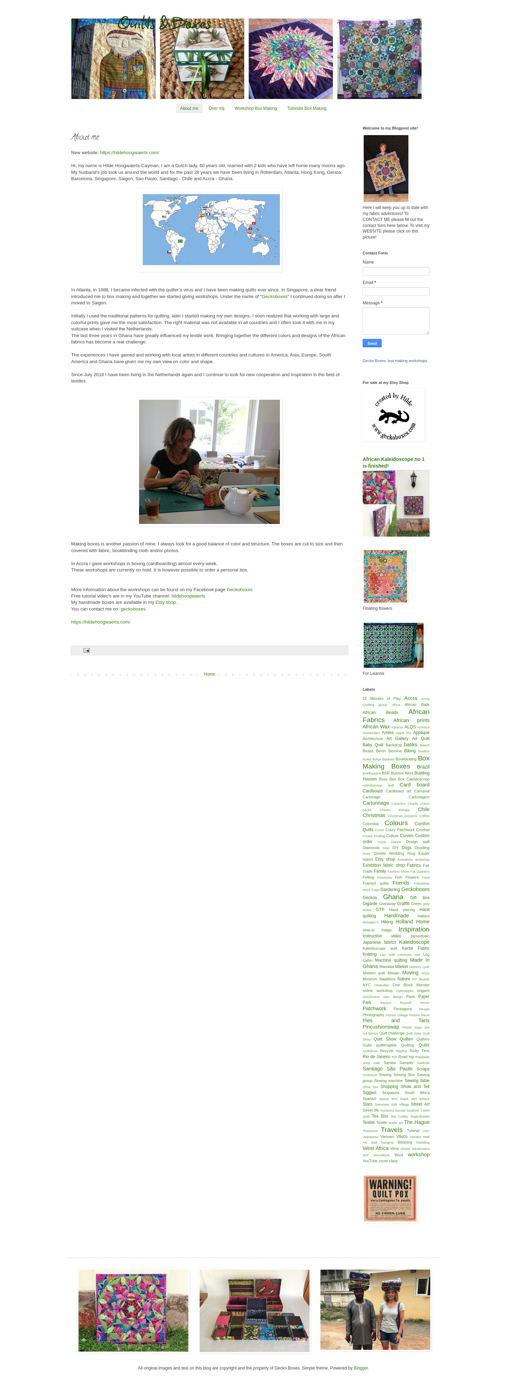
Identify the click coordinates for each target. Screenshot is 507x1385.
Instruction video (382, 936)
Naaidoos (387, 979)
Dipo (386, 848)
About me (189, 108)
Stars (368, 1104)
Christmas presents (403, 816)
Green (416, 904)
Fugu (375, 890)
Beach (425, 745)
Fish (398, 877)
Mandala (387, 967)
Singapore (390, 1092)
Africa (396, 705)
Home (209, 674)
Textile (381, 1122)
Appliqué (421, 732)
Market (401, 966)
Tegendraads (420, 1116)
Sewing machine (388, 1081)
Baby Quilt (373, 744)
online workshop (378, 990)
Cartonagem (419, 797)
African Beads (380, 712)
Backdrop (394, 745)
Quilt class (414, 1033)
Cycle (382, 842)
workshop (419, 1154)
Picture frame (419, 1015)
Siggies (369, 1092)
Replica (401, 1051)
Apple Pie (403, 733)
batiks (411, 744)
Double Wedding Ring (394, 853)
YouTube (370, 1161)
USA (426, 1131)
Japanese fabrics (379, 942)
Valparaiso (370, 1137)
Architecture (373, 738)
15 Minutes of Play (382, 698)
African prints (411, 720)
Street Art (420, 1104)
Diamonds (371, 848)
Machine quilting (391, 960)
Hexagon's (370, 922)
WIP (366, 1155)
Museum (370, 979)
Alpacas (397, 727)
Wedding (423, 1142)
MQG (425, 973)
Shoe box (370, 1087)
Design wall (418, 842)
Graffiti (403, 903)
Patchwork (374, 1008)
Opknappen (405, 991)
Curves (406, 835)
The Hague (417, 1122)
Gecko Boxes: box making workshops (395, 361)
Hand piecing (402, 909)
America (423, 727)
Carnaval (422, 791)
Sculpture (370, 1075)
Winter (406, 1149)
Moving (410, 972)
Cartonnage (376, 803)
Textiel (369, 1122)
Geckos (370, 897)
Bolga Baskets (383, 759)
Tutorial (413, 1130)
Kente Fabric (416, 948)
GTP (380, 909)
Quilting (407, 1045)
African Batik (417, 704)
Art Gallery (397, 738)
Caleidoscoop (418, 779)
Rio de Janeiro (376, 1056)
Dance (396, 842)
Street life (371, 1110)
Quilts (424, 1045)
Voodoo (415, 1137)
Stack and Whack (415, 1099)
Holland (404, 921)
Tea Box (380, 1116)
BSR (386, 773)
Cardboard (373, 791)
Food (426, 877)
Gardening (390, 889)
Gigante (370, 903)
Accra (410, 698)
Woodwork (382, 1155)
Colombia (371, 824)
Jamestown (420, 936)
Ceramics (399, 803)
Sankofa (423, 1063)
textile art (395, 1123)
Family (380, 871)
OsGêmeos (371, 997)
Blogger (360, 1368)
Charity (413, 803)
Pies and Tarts (396, 1020)
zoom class (388, 1161)
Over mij (216, 108)
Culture (392, 836)
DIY (396, 848)
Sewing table (417, 1080)
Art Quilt (421, 738)
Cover (379, 830)
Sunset (400, 1110)
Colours (396, 823)
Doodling (422, 848)
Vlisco (401, 1136)
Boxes (400, 766)
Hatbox (424, 916)
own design (393, 997)
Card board (415, 785)
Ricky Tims (420, 1051)
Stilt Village (400, 1104)
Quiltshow (370, 1051)
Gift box (420, 897)
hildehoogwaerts (187, 596)
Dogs (407, 847)
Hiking (387, 921)
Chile (424, 809)
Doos (366, 853)
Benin (381, 751)
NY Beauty (421, 979)
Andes (388, 732)
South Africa (417, 1092)
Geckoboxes (274, 296)
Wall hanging (382, 1142)
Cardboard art (398, 791)
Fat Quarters (420, 871)
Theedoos (370, 1131)
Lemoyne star (409, 954)
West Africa (376, 1148)
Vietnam (387, 1136)
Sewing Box (404, 1075)
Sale (377, 1063)
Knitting (370, 954)
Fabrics (414, 865)
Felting (368, 877)
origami (423, 990)
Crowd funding (374, 836)
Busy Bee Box (392, 779)
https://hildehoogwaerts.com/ (129, 152)
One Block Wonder (411, 985)
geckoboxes (133, 609)
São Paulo (400, 1068)
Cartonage (371, 797)
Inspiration (414, 929)
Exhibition (372, 865)
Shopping (390, 1086)
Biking (410, 750)
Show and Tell (415, 1086)
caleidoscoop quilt (378, 785)
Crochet (423, 830)
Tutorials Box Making (307, 108)
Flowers (412, 877)
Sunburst (387, 1110)
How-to (369, 930)
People (424, 1009)
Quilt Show (385, 1039)
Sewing (385, 1075)
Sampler (406, 1063)
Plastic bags (412, 1027)
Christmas (374, 815)
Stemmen (382, 1104)
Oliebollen (381, 985)
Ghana (393, 896)
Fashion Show (398, 871)
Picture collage (397, 1015)
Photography (373, 1015)
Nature (404, 978)
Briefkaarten (372, 773)
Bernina (394, 751)
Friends (401, 883)
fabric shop (394, 865)
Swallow (413, 1110)
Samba (390, 1063)
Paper (424, 996)
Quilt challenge (392, 1033)
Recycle (386, 1051)
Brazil (423, 767)
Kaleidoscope (414, 942)
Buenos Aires (402, 773)
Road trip (406, 1057)
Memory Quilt (419, 967)
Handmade (396, 915)
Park (367, 1002)
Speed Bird (388, 1099)
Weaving (405, 1142)
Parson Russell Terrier (405, 1003)
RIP (394, 1057)
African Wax (376, 726)
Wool (398, 1155)
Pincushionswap (381, 1027)
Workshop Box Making (255, 108)
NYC (367, 985)
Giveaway (387, 904)
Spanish (369, 1098)
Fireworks (384, 877)
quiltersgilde (386, 1045)
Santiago (373, 1068)
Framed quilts (376, 883)
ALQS (410, 727)
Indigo (386, 930)
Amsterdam (371, 733)
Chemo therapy (395, 810)
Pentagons (403, 1009)
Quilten (406, 1039)
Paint (410, 996)
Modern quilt (374, 973)
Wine (394, 1148)
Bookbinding (406, 759)
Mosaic (394, 973)
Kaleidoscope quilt (380, 948)
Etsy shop (166, 602)
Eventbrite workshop (414, 859)
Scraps (423, 1069)
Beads (368, 751)
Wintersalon (421, 1149)
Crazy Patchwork (400, 830)
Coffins (424, 816)
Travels (392, 1129)
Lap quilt (387, 954)
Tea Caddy (399, 1116)
